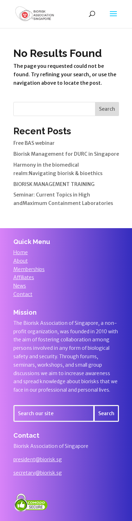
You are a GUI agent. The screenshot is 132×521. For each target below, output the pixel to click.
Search (107, 109)
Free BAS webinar (34, 143)
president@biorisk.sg (37, 459)
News (19, 286)
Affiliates (23, 277)
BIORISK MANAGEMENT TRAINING (54, 184)
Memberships (29, 269)
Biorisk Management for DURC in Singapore (66, 154)
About (20, 261)
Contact (22, 294)
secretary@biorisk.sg (37, 473)
